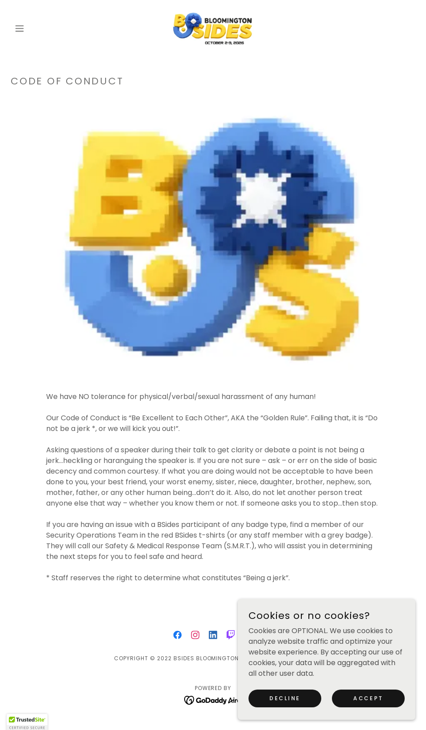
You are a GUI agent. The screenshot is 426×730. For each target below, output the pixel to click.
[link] (213, 28)
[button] (41, 28)
